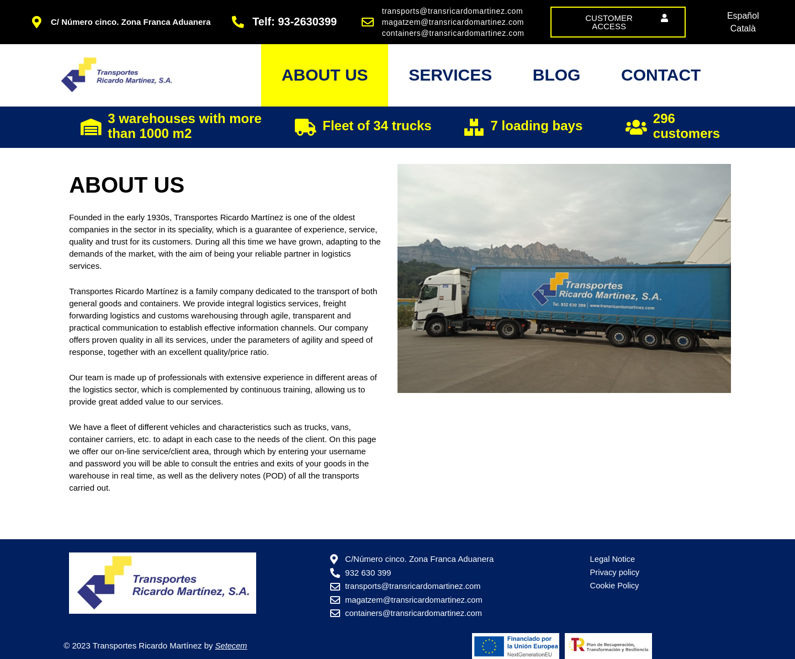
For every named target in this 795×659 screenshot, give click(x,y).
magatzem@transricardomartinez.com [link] (453, 22)
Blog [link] (545, 80)
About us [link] (296, 80)
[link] (618, 22)
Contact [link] (657, 80)
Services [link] (430, 80)
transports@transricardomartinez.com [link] (452, 11)
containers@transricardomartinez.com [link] (453, 33)
